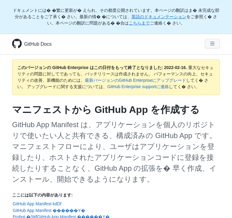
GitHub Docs (38, 44)
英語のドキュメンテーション (158, 16)
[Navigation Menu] (212, 43)
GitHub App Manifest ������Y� (49, 210)
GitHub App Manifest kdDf (37, 203)
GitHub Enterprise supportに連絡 (138, 86)
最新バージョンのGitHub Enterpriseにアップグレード (135, 80)
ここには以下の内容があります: (42, 195)
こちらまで (139, 23)
